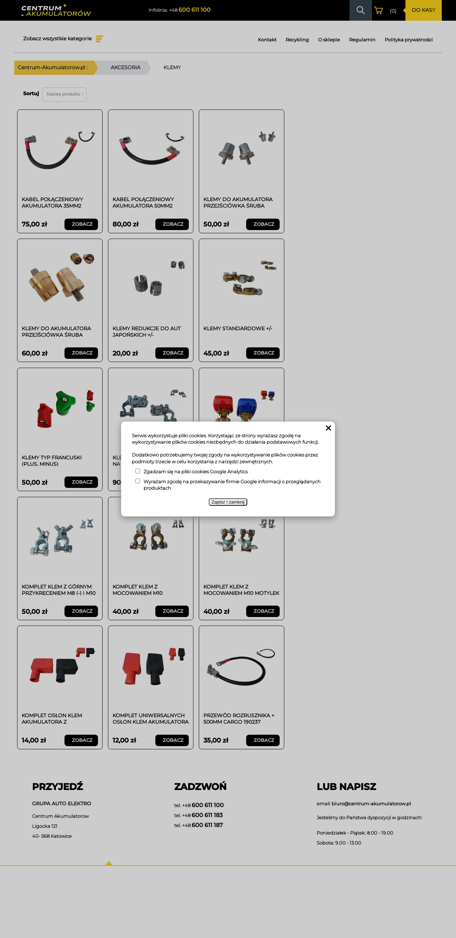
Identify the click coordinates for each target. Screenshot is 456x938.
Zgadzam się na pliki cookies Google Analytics (196, 471)
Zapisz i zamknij (228, 502)
